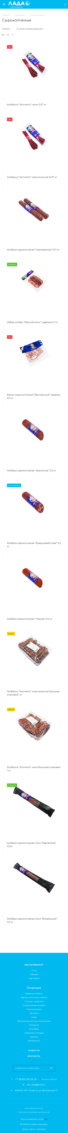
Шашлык (34, 1037)
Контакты (34, 1056)
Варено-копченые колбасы (34, 997)
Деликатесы (34, 1041)
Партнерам (34, 978)
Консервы (34, 1029)
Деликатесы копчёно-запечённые (34, 1021)
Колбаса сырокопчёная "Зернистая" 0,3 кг (31, 470)
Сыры (34, 1017)
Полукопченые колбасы (34, 1005)
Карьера (34, 974)
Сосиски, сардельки (34, 1001)
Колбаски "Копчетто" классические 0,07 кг (32, 177)
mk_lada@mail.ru (36, 1084)
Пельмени (34, 1025)
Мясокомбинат (34, 965)
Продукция (34, 988)
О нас (34, 970)
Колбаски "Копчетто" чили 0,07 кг (26, 104)
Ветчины (34, 1013)
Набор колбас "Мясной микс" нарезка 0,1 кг (32, 322)
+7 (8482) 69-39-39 (26, 1079)
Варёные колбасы (34, 993)
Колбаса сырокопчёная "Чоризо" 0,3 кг (29, 619)
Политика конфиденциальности (34, 1112)
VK (46, 1119)
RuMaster (41, 1129)
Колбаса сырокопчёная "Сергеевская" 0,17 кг (33, 249)
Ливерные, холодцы (34, 1033)
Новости (34, 1050)
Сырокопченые (34, 1009)
